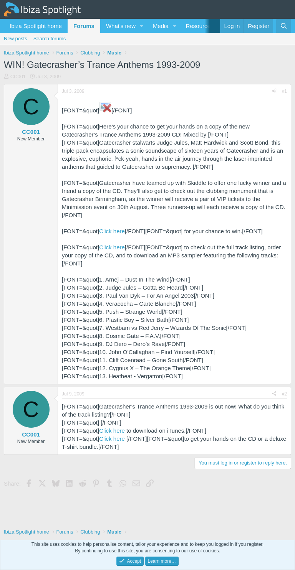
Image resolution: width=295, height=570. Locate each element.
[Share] (274, 91)
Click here (112, 231)
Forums (83, 26)
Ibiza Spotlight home (36, 26)
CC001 (18, 76)
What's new (121, 26)
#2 (284, 394)
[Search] (283, 26)
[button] (141, 26)
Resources (200, 26)
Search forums (49, 38)
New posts (15, 38)
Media (161, 26)
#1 (284, 91)
